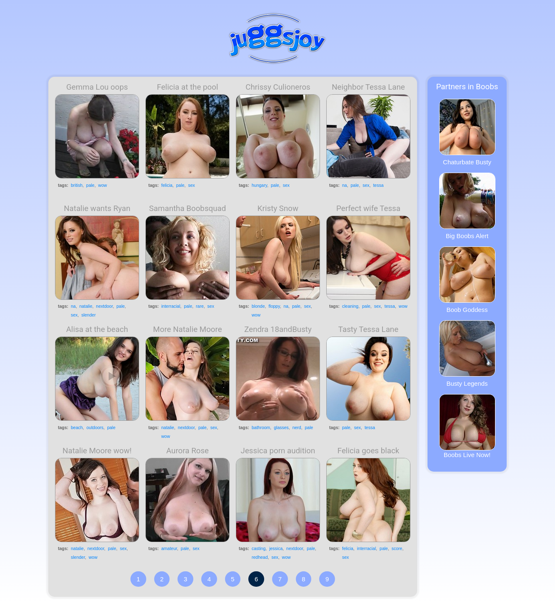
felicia (166, 185)
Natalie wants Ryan (97, 208)
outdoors (94, 427)
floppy (274, 306)
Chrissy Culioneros (277, 87)
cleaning (350, 306)
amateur (169, 548)
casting (258, 548)
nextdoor (104, 306)
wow (102, 185)
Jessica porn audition (278, 450)
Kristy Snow (278, 208)
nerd (296, 427)
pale (90, 185)
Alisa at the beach (97, 329)
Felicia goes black (369, 450)
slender (88, 314)
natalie (86, 306)
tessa (378, 185)
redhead (260, 557)
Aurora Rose (187, 450)
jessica (275, 548)
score (397, 548)
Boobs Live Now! (467, 426)
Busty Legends (467, 353)
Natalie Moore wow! (97, 450)
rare (200, 306)
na (344, 185)
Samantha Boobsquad (187, 208)
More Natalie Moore (187, 329)
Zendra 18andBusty (278, 329)
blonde (258, 306)
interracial (170, 306)
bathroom (261, 427)
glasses (281, 427)
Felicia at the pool (187, 87)
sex (191, 185)
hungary (259, 185)
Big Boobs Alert (467, 206)
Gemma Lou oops (97, 87)
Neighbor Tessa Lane (368, 87)
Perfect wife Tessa (368, 208)
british (76, 185)
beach (77, 427)
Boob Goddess (467, 279)
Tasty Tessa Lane (368, 329)
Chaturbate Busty (467, 132)
